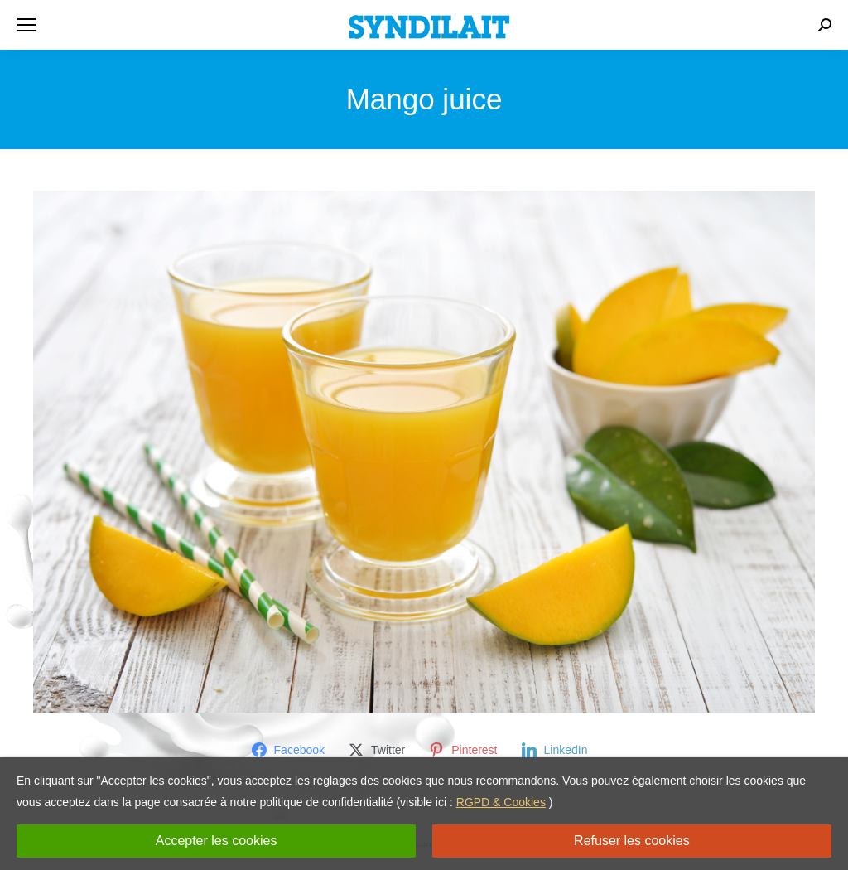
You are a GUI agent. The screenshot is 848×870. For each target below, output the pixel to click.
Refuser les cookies (632, 841)
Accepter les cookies (216, 841)
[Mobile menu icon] (26, 25)
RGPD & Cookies (501, 802)
